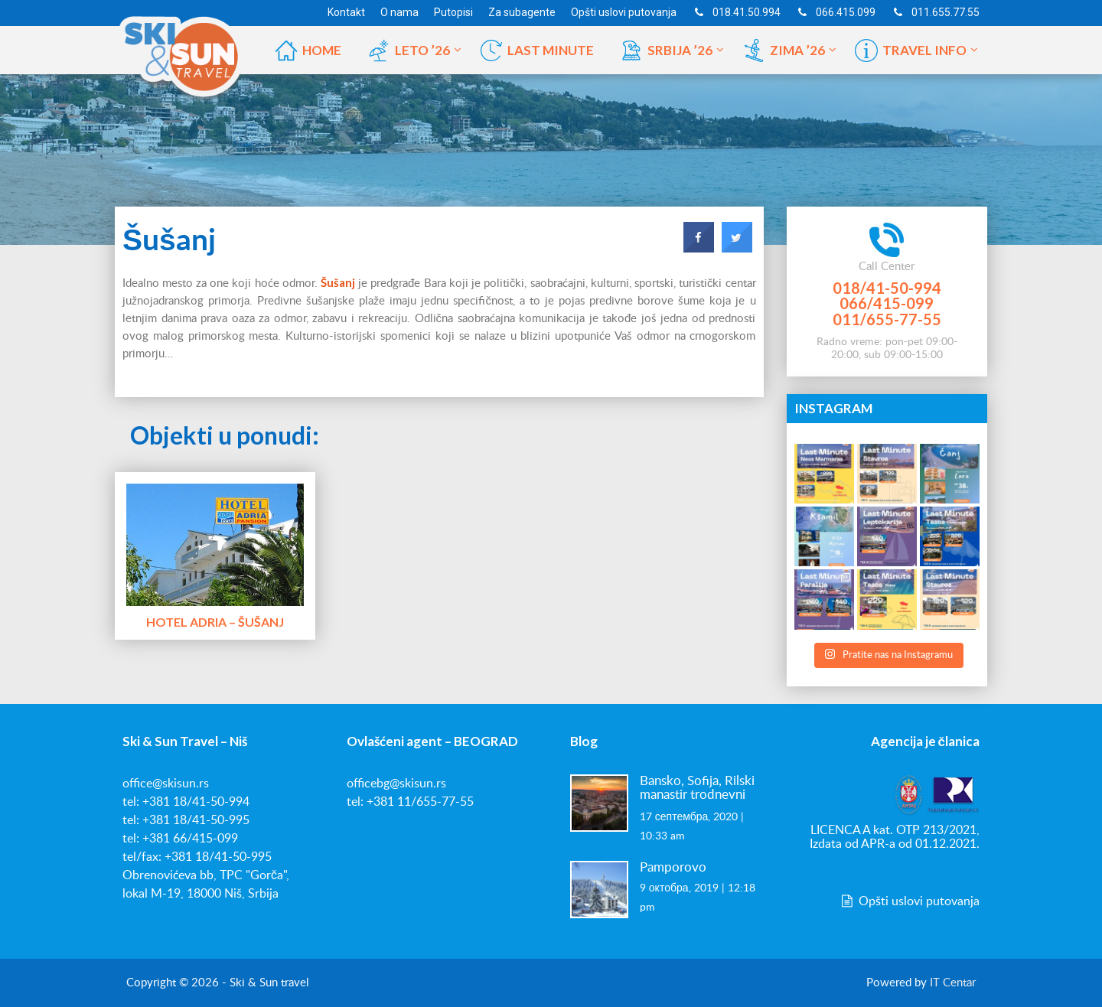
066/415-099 (887, 303)
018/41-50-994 (887, 288)
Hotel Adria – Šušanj (215, 621)
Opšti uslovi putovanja (909, 901)
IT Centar (953, 983)
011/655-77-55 (887, 319)
